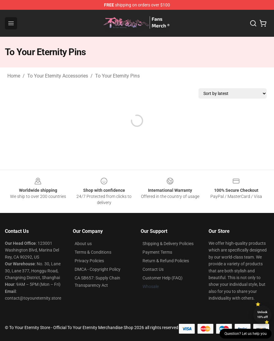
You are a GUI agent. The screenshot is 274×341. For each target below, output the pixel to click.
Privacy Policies (89, 260)
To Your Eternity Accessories (57, 76)
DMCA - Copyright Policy (97, 269)
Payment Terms (157, 252)
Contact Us (153, 269)
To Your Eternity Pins (117, 76)
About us (83, 243)
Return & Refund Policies (166, 260)
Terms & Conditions (93, 252)
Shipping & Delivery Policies (168, 243)
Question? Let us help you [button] (245, 334)
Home (13, 76)
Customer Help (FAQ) (163, 277)
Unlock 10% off (262, 314)
